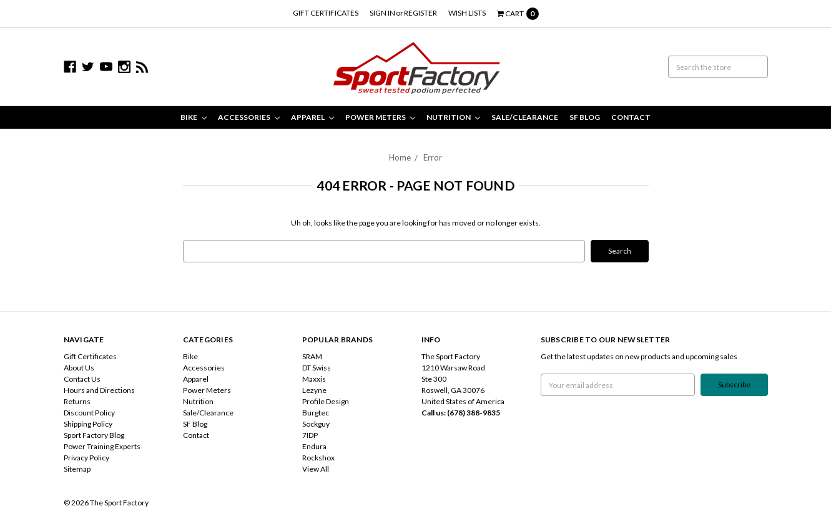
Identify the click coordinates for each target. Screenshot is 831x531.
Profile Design (325, 401)
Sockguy (316, 424)
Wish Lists (467, 12)
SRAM (312, 356)
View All (315, 469)
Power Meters (380, 117)
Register (420, 12)
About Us (79, 367)
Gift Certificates (325, 12)
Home (400, 157)
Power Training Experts (102, 446)
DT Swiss (316, 367)
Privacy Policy (86, 457)
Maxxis (314, 379)
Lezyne (314, 390)
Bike (193, 117)
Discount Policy (89, 412)
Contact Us (82, 379)
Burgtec (315, 412)
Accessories (249, 117)
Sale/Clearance (524, 117)
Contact (631, 117)
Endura (314, 446)
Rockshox (318, 457)
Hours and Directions (99, 390)
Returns (77, 401)
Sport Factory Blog (94, 435)
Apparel (312, 117)
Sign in (382, 12)
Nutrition (453, 117)
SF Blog (584, 117)
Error (432, 157)
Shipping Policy (88, 424)
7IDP (310, 435)
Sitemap (77, 469)
